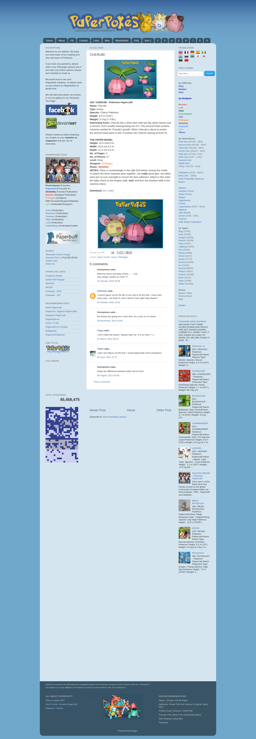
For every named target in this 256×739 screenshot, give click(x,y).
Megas (182, 197)
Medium (182, 89)
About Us (50, 264)
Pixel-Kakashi (185, 114)
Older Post (164, 410)
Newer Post (98, 410)
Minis (181, 175)
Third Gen (183, 148)
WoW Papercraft (54, 307)
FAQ (136, 40)
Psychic (182, 274)
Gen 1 (148, 40)
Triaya (100, 330)
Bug (181, 231)
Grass (114, 257)
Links (96, 40)
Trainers (183, 219)
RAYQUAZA (198, 553)
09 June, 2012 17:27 (107, 357)
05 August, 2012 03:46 (108, 375)
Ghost (181, 256)
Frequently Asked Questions (192, 321)
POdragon (123, 257)
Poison (182, 271)
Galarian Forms (186, 191)
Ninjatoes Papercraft (55, 315)
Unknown (102, 291)
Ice (180, 265)
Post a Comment (102, 382)
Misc (107, 40)
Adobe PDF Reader (55, 279)
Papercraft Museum (55, 335)
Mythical (183, 209)
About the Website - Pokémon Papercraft (201, 476)
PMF (181, 117)
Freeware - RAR (54, 291)
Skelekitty (183, 123)
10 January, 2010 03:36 (108, 281)
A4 (104, 190)
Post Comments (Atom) (114, 417)
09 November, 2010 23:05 (109, 320)
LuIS (48, 222)
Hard (181, 92)
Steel (181, 280)
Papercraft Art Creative (57, 327)
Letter (111, 190)
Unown (182, 216)
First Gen (183, 141)
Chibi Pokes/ (185, 179)
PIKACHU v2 (198, 346)
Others (182, 132)
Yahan (100, 349)
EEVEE (195, 528)
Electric (182, 240)
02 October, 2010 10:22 (108, 302)
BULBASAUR (198, 396)
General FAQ (52, 257)
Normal (182, 268)
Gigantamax (185, 200)
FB (71, 40)
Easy (99, 257)
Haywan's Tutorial (54, 708)
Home (49, 40)
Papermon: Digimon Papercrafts (61, 311)
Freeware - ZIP (53, 295)
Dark (181, 234)
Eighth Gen (184, 163)
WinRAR (50, 283)
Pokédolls (183, 172)
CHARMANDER (200, 423)
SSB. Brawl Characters (190, 222)
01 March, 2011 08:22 (108, 339)
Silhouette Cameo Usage (58, 254)
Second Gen (185, 145)
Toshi (48, 210)
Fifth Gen (183, 154)
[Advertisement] (130, 399)
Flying (181, 253)
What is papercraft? (55, 700)
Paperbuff (183, 126)
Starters (182, 188)
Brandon (183, 104)
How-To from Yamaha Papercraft (61, 704)
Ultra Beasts (185, 212)
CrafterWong (52, 225)
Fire (180, 250)
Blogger (134, 731)
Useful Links (52, 260)
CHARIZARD (198, 371)
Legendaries (185, 206)
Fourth (107, 257)
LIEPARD (196, 448)
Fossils (182, 203)
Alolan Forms (185, 194)
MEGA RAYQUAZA (198, 502)
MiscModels (121, 40)
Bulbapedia (51, 331)
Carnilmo (50, 216)
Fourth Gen (184, 151)
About (61, 40)
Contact (83, 40)
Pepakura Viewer (54, 276)
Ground (182, 262)
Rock (181, 277)
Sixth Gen (183, 157)
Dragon (182, 237)
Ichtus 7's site (52, 323)
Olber (48, 219)
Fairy (181, 243)
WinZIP (49, 287)
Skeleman (50, 213)
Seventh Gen (185, 160)
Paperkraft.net (52, 319)
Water (181, 284)
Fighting (182, 246)
